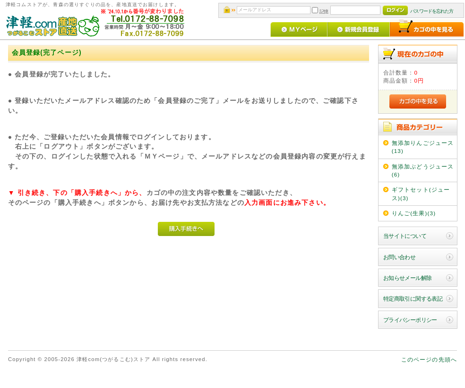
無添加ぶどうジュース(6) (423, 170)
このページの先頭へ (429, 359)
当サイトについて (404, 236)
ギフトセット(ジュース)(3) (421, 193)
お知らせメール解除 (407, 278)
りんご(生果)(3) (414, 213)
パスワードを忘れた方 (431, 11)
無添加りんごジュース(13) (423, 147)
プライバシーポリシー (410, 320)
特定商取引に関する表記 (413, 298)
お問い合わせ (399, 257)
